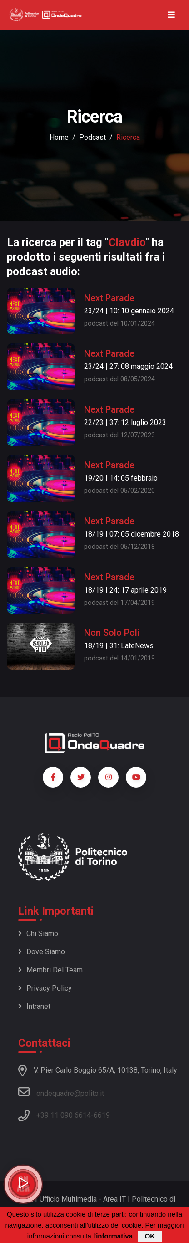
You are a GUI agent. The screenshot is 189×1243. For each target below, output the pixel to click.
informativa (114, 1236)
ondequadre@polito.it (61, 1092)
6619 (102, 1115)
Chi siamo (38, 933)
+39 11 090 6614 (63, 1115)
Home (59, 137)
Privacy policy (45, 988)
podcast (92, 137)
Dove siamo (41, 951)
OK (150, 1236)
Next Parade (109, 297)
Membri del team (50, 970)
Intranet (34, 1006)
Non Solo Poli (111, 632)
